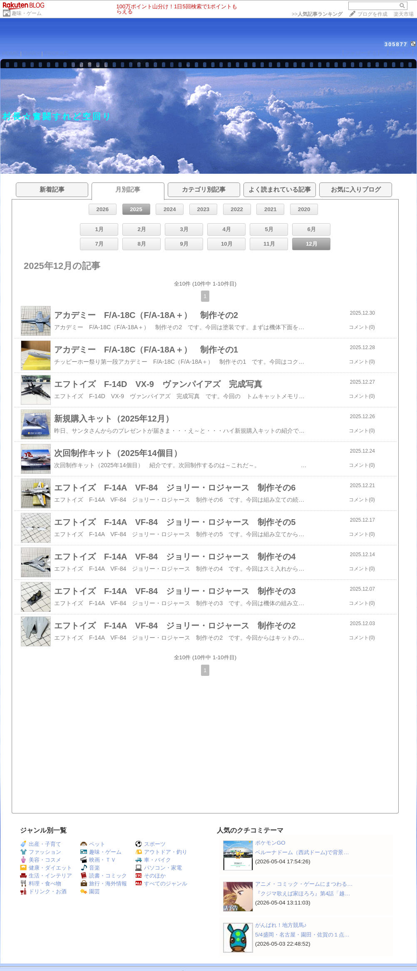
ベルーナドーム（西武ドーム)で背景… (302, 852)
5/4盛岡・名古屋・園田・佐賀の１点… (302, 935)
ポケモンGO (270, 843)
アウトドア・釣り (161, 852)
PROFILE (56, 53)
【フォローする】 (360, 53)
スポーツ (150, 844)
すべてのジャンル (161, 883)
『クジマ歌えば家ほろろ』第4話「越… (302, 893)
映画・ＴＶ (98, 860)
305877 (396, 44)
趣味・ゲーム (27, 13)
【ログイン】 (400, 53)
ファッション (40, 852)
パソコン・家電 (158, 868)
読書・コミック (103, 875)
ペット (92, 844)
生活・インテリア (46, 875)
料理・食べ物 (40, 883)
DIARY (31, 53)
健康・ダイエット (46, 868)
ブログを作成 (372, 14)
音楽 (90, 868)
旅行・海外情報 (103, 883)
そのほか (150, 875)
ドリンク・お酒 (43, 891)
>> (317, 14)
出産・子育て (40, 844)
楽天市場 (404, 14)
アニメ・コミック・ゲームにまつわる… (303, 884)
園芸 (90, 891)
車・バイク (153, 860)
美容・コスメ (40, 860)
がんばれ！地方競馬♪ (281, 925)
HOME (10, 53)
